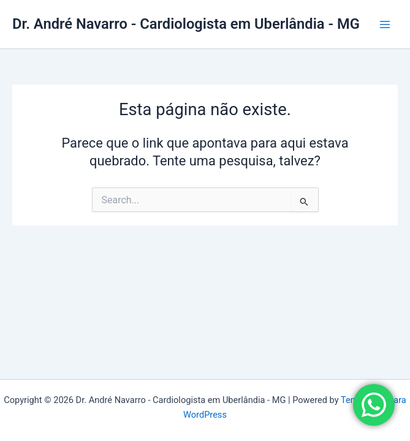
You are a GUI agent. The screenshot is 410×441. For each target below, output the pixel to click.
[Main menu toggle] (385, 24)
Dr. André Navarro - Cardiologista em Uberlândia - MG (186, 23)
